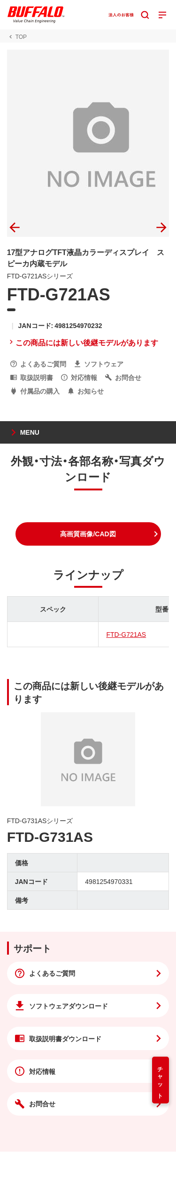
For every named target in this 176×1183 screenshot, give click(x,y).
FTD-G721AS (126, 634)
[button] (88, 534)
